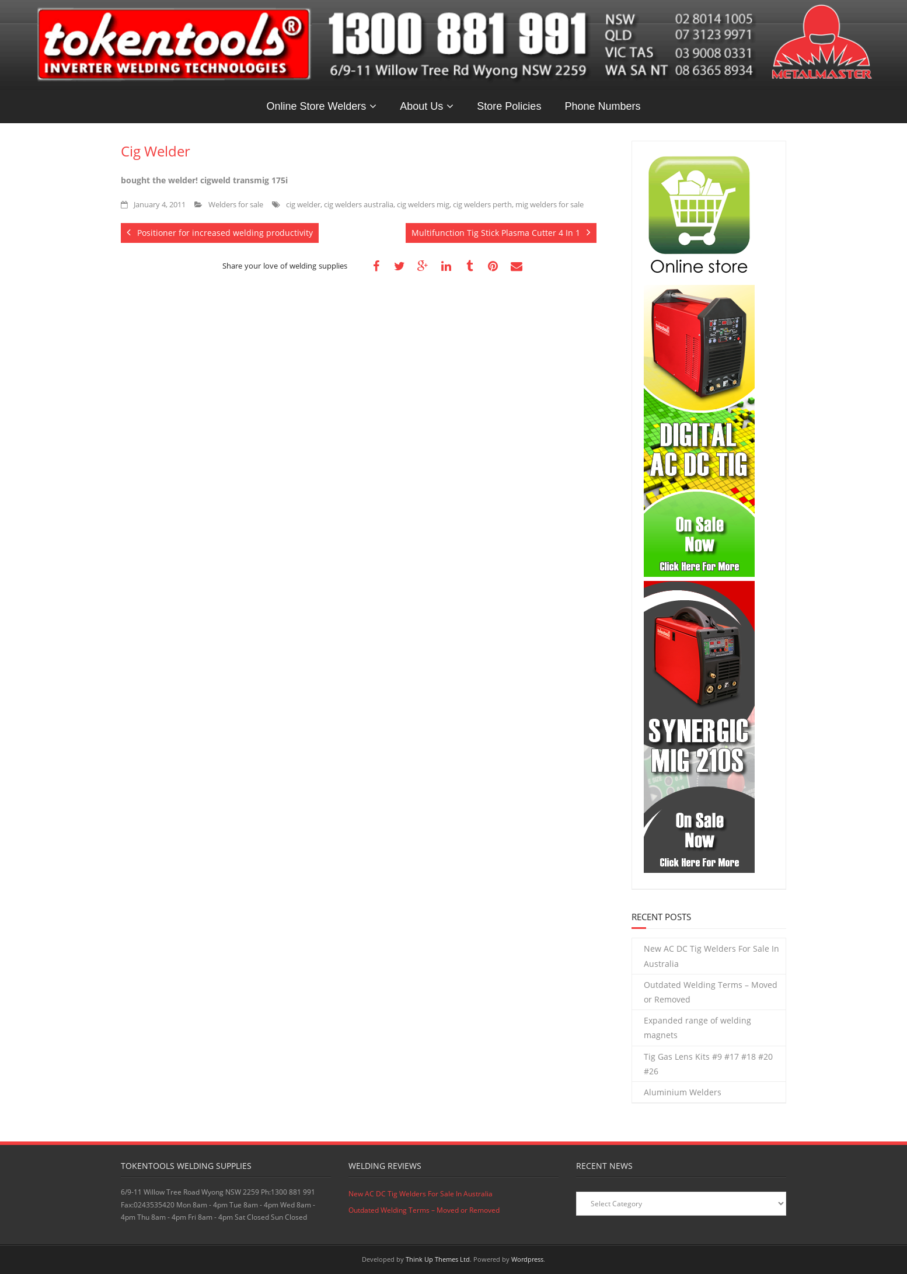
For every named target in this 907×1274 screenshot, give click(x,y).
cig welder (303, 205)
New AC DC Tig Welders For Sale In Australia (711, 956)
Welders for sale (235, 205)
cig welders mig (423, 205)
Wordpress (527, 1259)
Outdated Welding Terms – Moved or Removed (710, 992)
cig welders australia (358, 205)
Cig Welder (155, 151)
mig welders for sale (549, 205)
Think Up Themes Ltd (438, 1259)
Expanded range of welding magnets (697, 1027)
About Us (421, 106)
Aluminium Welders (682, 1092)
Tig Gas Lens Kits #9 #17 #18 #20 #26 (708, 1064)
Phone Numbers (602, 106)
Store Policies (509, 106)
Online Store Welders (317, 106)
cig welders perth (482, 205)
